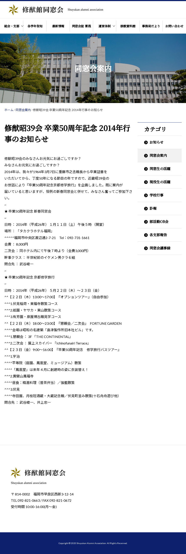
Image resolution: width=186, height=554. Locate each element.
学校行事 (156, 195)
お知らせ (156, 142)
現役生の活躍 (160, 181)
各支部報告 (158, 234)
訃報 (153, 208)
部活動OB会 (159, 221)
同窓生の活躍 (160, 168)
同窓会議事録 (160, 248)
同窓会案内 (158, 155)
